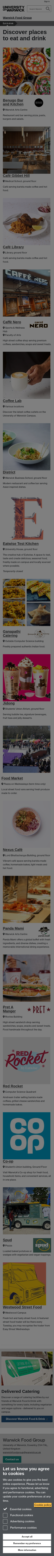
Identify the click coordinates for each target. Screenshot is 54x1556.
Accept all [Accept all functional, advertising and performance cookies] (27, 1536)
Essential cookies (17, 1509)
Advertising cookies (19, 1521)
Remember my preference (27, 1543)
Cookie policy (42, 1505)
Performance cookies (20, 1528)
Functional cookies (18, 1515)
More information (27, 1550)
